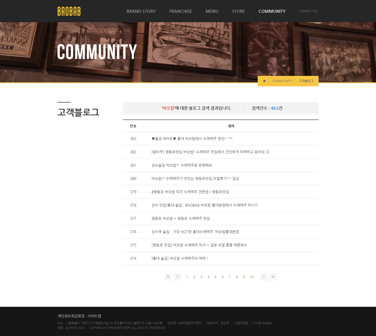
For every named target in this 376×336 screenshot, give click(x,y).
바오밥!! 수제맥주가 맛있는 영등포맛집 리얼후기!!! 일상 (195, 178)
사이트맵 (94, 316)
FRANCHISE (180, 11)
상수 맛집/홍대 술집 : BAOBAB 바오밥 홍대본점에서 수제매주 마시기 (204, 205)
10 (252, 276)
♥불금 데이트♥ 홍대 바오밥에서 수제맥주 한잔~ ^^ (192, 138)
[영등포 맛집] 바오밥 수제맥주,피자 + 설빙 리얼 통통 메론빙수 (199, 245)
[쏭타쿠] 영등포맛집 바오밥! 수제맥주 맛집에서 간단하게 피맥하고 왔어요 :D (210, 152)
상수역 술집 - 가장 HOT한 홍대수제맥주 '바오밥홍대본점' (195, 232)
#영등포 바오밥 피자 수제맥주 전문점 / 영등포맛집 (190, 192)
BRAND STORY (141, 11)
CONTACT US (308, 11)
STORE (238, 11)
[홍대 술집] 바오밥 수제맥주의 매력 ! (179, 258)
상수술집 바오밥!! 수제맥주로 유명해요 (181, 165)
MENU (212, 11)
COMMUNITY (272, 11)
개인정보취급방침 (71, 316)
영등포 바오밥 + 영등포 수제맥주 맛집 (180, 218)
